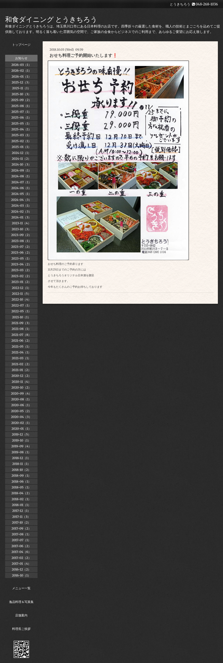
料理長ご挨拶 (21, 629)
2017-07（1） (21, 540)
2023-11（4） (21, 223)
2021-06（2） (21, 341)
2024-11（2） (21, 159)
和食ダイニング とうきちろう (51, 19)
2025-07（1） (21, 112)
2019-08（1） (21, 452)
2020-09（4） (21, 393)
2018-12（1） (21, 458)
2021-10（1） (21, 317)
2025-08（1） (21, 106)
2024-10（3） (21, 164)
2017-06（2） (21, 546)
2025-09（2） (21, 100)
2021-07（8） (21, 335)
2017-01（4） (21, 564)
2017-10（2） (21, 522)
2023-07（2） (21, 247)
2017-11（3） (21, 517)
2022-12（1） (21, 288)
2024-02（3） (21, 211)
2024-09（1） (21, 170)
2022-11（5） (21, 294)
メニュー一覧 (21, 588)
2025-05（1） (21, 123)
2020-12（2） (21, 376)
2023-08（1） (21, 241)
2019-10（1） (21, 440)
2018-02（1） (21, 499)
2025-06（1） (21, 117)
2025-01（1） (21, 147)
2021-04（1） (21, 352)
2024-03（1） (21, 206)
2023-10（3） (21, 229)
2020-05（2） (21, 411)
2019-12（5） (21, 434)
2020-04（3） (21, 417)
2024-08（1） (21, 176)
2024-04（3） (21, 200)
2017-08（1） (21, 534)
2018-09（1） (21, 475)
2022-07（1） (21, 305)
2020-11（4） (21, 382)
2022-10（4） (21, 299)
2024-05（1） (21, 194)
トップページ (21, 45)
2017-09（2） (21, 528)
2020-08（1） (21, 399)
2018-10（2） (21, 470)
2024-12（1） (21, 153)
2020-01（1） (21, 429)
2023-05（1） (21, 258)
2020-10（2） (21, 387)
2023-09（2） (21, 235)
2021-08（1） (21, 329)
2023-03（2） (21, 270)
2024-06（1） (21, 188)
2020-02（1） (21, 423)
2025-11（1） (21, 88)
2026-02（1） (21, 71)
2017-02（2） (21, 558)
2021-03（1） (21, 358)
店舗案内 (21, 615)
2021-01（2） (21, 370)
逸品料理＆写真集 (21, 602)
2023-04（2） (21, 264)
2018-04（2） (21, 493)
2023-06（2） (21, 252)
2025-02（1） (21, 141)
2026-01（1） (21, 77)
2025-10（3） (21, 94)
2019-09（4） (21, 446)
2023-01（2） (21, 282)
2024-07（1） (21, 182)
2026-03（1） (21, 65)
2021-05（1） (21, 346)
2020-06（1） (21, 405)
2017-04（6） (21, 552)
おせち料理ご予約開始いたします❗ (83, 55)
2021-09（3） (21, 323)
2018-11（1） (21, 464)
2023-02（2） (21, 276)
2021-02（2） (21, 364)
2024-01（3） (21, 217)
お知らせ (21, 58)
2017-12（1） (21, 511)
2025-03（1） (21, 135)
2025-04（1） (21, 129)
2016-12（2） (21, 569)
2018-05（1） (21, 487)
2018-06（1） (21, 481)
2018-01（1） (21, 505)
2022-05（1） (21, 311)
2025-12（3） (21, 82)
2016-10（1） (21, 575)
